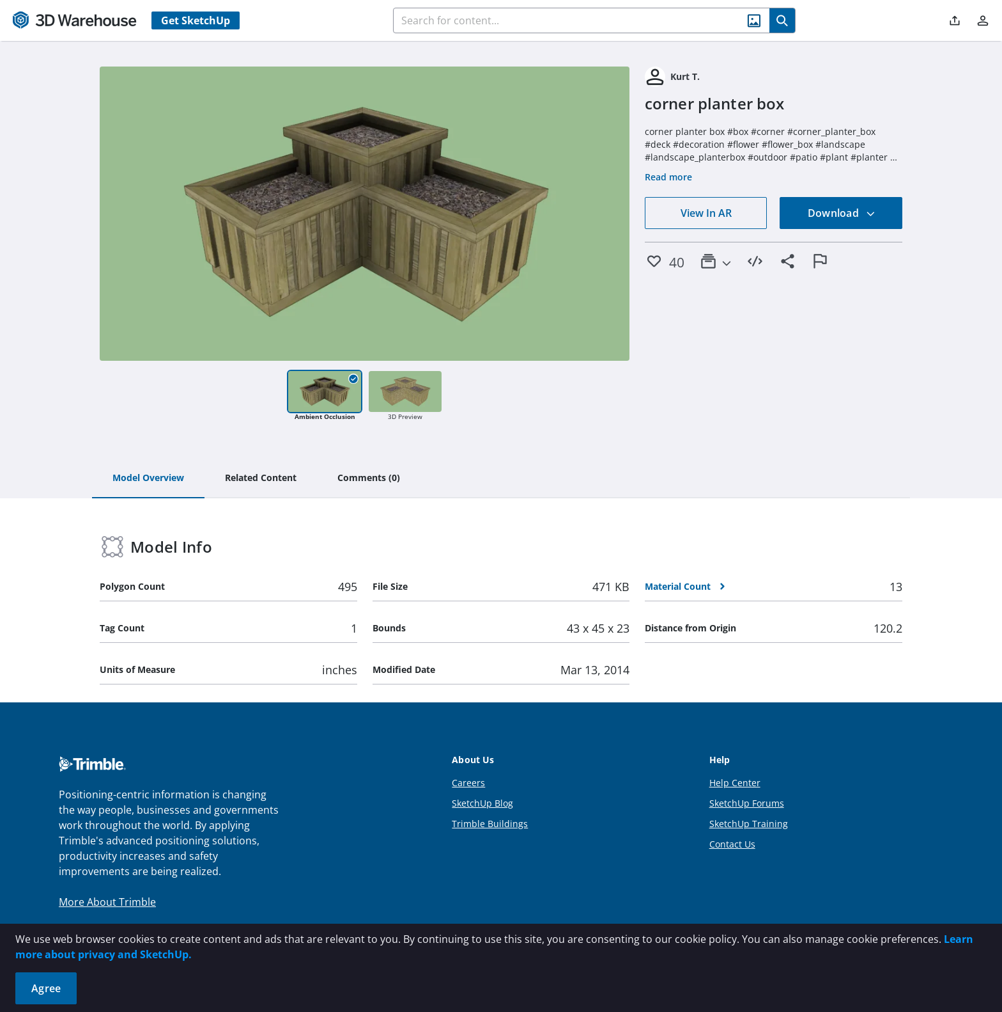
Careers (468, 783)
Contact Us (732, 844)
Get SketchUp (195, 20)
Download (841, 213)
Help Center (734, 783)
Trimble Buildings (490, 824)
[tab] (148, 478)
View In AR (706, 213)
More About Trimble (107, 902)
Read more (668, 177)
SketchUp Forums (746, 803)
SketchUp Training (748, 824)
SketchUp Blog (482, 803)
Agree (46, 988)
